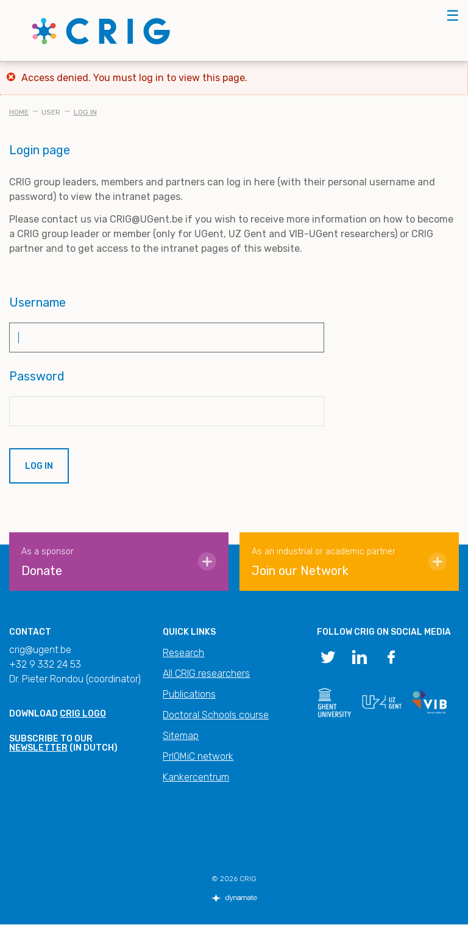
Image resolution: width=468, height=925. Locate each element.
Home (19, 112)
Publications (189, 694)
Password (37, 376)
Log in (85, 112)
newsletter (38, 748)
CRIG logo (83, 714)
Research (183, 653)
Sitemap (181, 735)
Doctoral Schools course (216, 715)
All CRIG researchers (206, 673)
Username (37, 302)
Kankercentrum (196, 777)
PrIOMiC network (198, 756)
